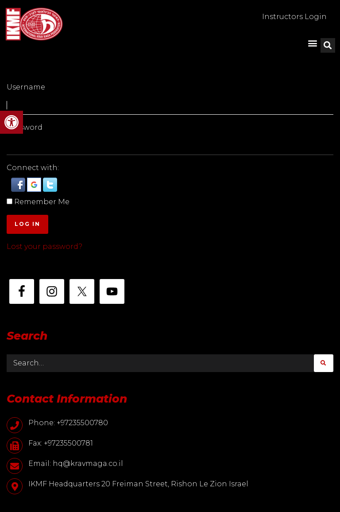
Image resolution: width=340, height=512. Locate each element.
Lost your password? (44, 246)
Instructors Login (294, 16)
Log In (27, 224)
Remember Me (42, 202)
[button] (11, 122)
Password (24, 127)
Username (26, 87)
